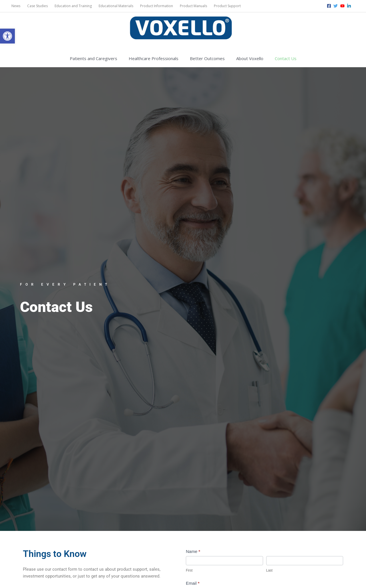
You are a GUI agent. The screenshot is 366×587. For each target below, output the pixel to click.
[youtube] (343, 6)
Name (193, 551)
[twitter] (336, 6)
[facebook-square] (330, 6)
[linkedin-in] (350, 6)
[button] (7, 36)
